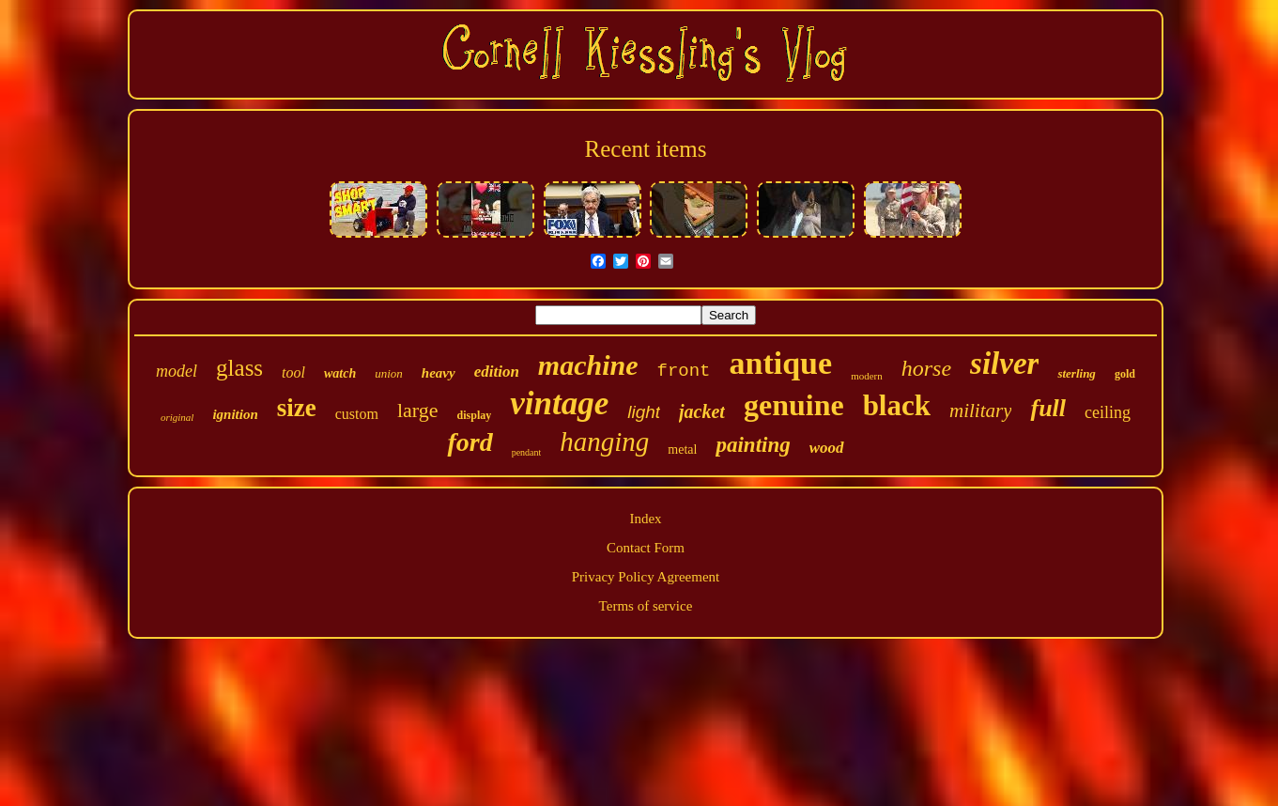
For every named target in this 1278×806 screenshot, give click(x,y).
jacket (702, 411)
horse (926, 368)
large (418, 410)
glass (239, 367)
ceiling (1108, 412)
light (643, 412)
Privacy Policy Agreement (645, 576)
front (684, 371)
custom (356, 414)
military (980, 410)
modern (867, 375)
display (474, 415)
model (176, 371)
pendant (527, 452)
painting (753, 445)
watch (340, 373)
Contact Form (646, 547)
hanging (604, 441)
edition (496, 371)
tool (293, 372)
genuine (794, 405)
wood (826, 448)
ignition (234, 414)
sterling (1076, 373)
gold (1125, 373)
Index (645, 518)
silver (1004, 363)
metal (682, 449)
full (1048, 408)
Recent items (646, 149)
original (177, 417)
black (897, 405)
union (389, 373)
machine (588, 364)
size (296, 408)
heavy (438, 372)
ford (469, 442)
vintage (559, 403)
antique (781, 363)
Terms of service (646, 605)
